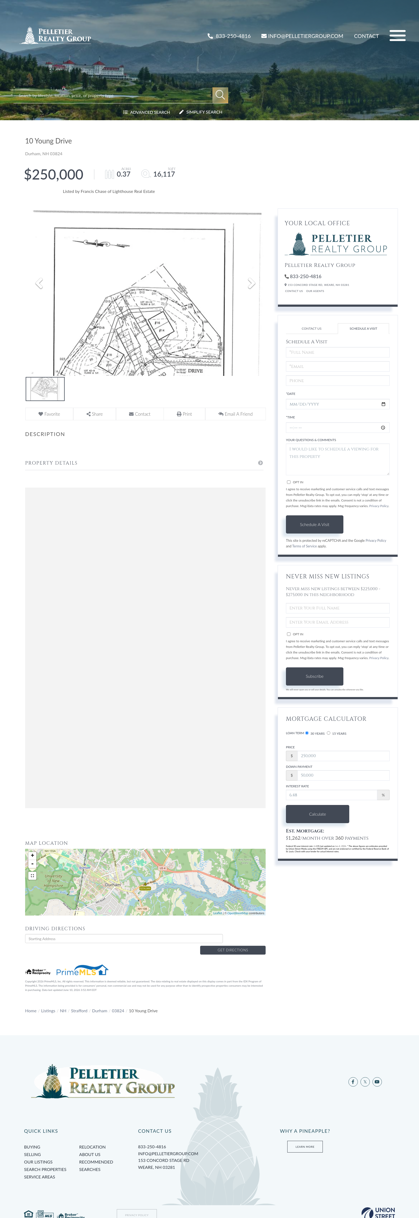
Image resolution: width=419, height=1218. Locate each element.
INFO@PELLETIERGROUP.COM (302, 36)
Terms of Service (304, 546)
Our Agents (315, 291)
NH (63, 1001)
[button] (220, 95)
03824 (118, 1001)
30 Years (315, 733)
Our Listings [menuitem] (38, 1153)
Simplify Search (204, 111)
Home (31, 1001)
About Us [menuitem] (89, 1145)
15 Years (336, 733)
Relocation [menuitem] (92, 1138)
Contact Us (294, 291)
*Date (290, 394)
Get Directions (245, 938)
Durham (99, 1001)
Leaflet (217, 913)
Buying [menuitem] (32, 1138)
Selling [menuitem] (32, 1145)
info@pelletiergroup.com (168, 1144)
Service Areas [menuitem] (39, 1168)
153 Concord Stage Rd (191, 1155)
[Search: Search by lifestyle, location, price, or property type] (115, 95)
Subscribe (315, 676)
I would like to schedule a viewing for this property (338, 459)
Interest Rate (297, 786)
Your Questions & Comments (311, 440)
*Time (290, 417)
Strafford (79, 1001)
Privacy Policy (379, 506)
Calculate (314, 813)
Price (290, 747)
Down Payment (299, 767)
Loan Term (295, 733)
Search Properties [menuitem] (45, 1160)
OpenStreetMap (237, 913)
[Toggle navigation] (398, 35)
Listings (48, 1001)
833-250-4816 (229, 36)
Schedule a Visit (363, 328)
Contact (366, 36)
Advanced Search (149, 111)
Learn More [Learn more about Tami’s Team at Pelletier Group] (305, 1138)
